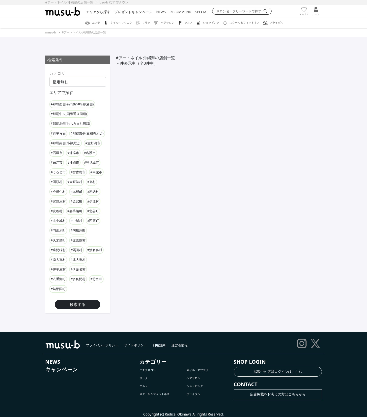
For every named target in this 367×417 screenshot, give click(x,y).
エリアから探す (98, 11)
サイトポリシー (135, 345)
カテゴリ (57, 73)
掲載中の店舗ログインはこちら (278, 371)
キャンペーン (61, 369)
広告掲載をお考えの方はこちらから (278, 394)
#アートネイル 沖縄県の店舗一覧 (84, 32)
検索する (77, 304)
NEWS (161, 11)
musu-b (50, 32)
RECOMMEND (180, 11)
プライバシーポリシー (102, 345)
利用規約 (159, 345)
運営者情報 (179, 345)
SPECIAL (201, 11)
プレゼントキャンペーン (133, 11)
